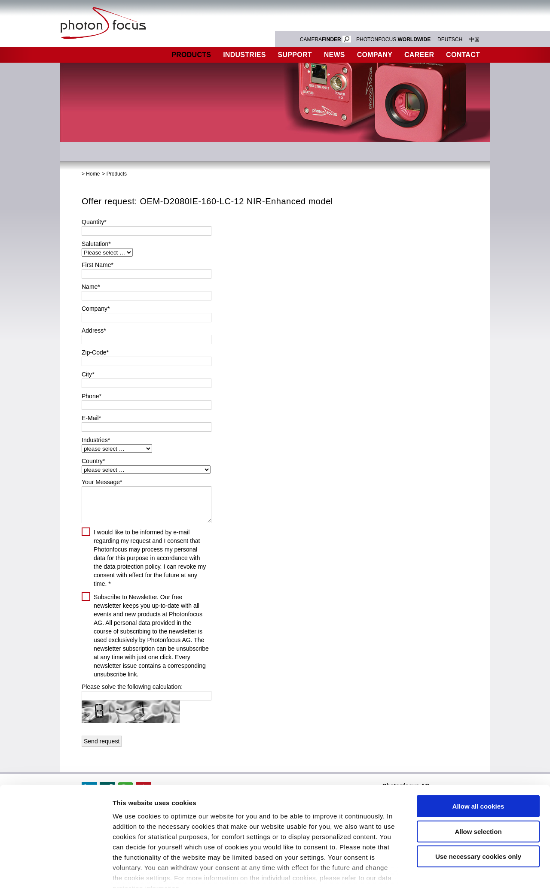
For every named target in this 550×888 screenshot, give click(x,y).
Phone (91, 396)
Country (93, 461)
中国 (474, 39)
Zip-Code (95, 352)
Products (191, 54)
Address (94, 330)
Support (295, 54)
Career (419, 54)
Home (93, 174)
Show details (451, 871)
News (334, 54)
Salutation (96, 243)
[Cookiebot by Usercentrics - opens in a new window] (55, 871)
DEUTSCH (449, 39)
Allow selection (478, 780)
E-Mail (91, 418)
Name (91, 286)
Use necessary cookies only (478, 805)
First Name (97, 264)
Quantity (94, 221)
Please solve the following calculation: (132, 686)
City (88, 374)
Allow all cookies (478, 755)
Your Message (102, 482)
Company (374, 54)
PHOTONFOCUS (393, 39)
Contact (463, 54)
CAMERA (325, 39)
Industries (244, 54)
